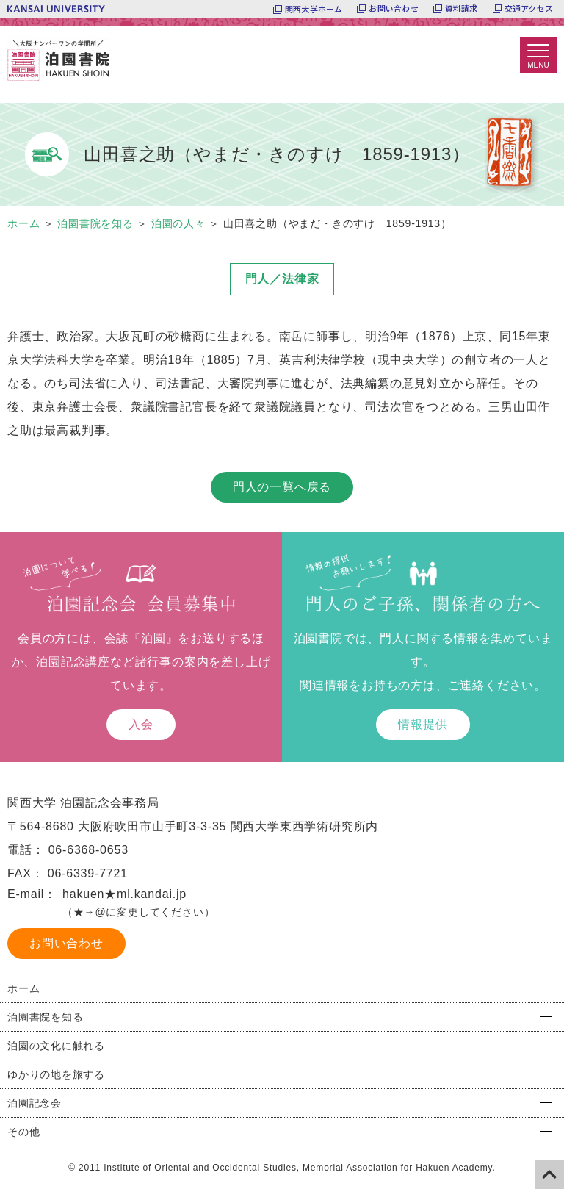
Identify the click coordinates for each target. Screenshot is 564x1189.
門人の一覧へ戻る (282, 487)
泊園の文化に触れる (56, 1046)
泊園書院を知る (45, 1017)
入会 (141, 724)
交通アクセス (529, 9)
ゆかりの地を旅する (56, 1074)
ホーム (23, 988)
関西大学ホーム (314, 9)
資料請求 (461, 9)
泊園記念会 (34, 1103)
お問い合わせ (393, 9)
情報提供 (422, 724)
